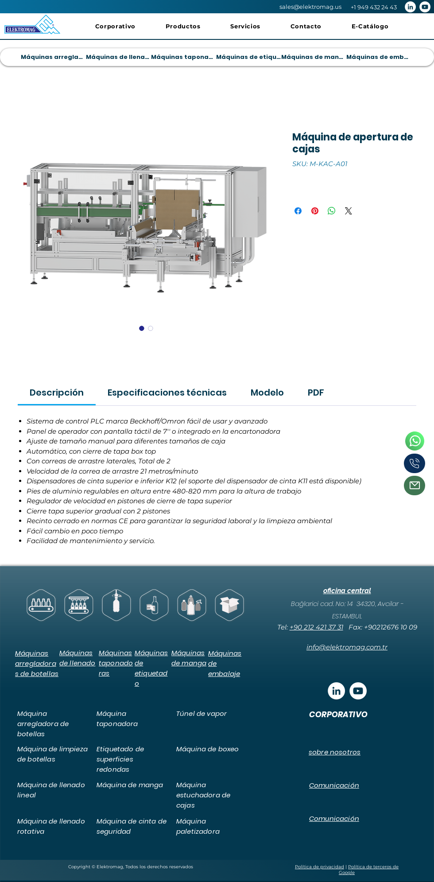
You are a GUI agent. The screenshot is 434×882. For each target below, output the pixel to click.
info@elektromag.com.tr (347, 647)
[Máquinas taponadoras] (183, 57)
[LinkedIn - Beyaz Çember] (410, 6)
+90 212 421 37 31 (316, 627)
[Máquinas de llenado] (118, 57)
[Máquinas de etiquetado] (248, 57)
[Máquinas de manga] (313, 57)
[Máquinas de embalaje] (378, 57)
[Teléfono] (414, 441)
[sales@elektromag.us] (310, 6)
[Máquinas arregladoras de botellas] (53, 57)
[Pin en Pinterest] (315, 211)
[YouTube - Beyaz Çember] (424, 6)
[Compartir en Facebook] (298, 211)
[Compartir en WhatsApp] (331, 211)
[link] (57, 392)
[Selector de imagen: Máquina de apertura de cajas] (141, 328)
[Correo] (414, 485)
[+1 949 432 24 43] (373, 7)
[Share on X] (348, 211)
